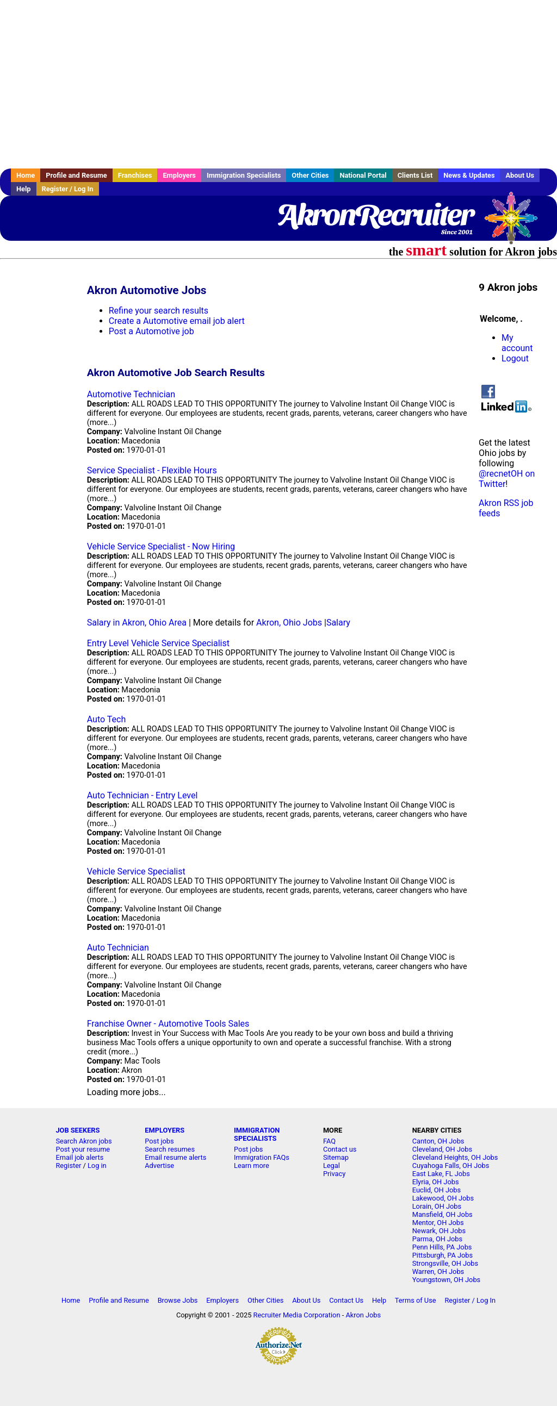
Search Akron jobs (83, 1141)
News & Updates (468, 175)
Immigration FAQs (261, 1157)
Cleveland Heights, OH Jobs (455, 1157)
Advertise (159, 1165)
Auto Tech (106, 719)
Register (68, 1165)
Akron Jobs (363, 1315)
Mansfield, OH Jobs (442, 1214)
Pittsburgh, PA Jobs (442, 1255)
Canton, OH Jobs (438, 1141)
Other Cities (310, 175)
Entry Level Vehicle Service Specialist (158, 643)
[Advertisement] (278, 84)
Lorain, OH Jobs (436, 1206)
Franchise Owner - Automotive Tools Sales (168, 1023)
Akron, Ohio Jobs (289, 622)
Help (23, 189)
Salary (338, 622)
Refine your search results (158, 310)
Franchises (135, 175)
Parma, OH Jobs (437, 1239)
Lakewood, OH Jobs (443, 1198)
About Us (519, 175)
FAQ (329, 1141)
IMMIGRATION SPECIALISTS (257, 1134)
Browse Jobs (178, 1300)
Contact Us (346, 1300)
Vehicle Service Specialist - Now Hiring (161, 546)
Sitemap (336, 1157)
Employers (179, 175)
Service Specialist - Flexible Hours (152, 470)
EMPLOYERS (164, 1130)
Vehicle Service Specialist (136, 871)
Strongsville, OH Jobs (445, 1263)
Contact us (340, 1149)
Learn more (251, 1165)
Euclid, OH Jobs (436, 1190)
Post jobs (159, 1141)
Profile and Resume (76, 175)
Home (25, 175)
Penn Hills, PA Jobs (442, 1247)
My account (517, 343)
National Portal (362, 175)
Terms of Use (415, 1300)
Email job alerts (79, 1157)
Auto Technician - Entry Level (142, 795)
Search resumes (170, 1149)
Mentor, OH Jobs (438, 1222)
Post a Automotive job (151, 331)
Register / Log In (68, 189)
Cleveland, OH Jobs (442, 1149)
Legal (331, 1165)
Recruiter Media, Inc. (516, 223)
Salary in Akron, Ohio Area (137, 622)
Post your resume (82, 1149)
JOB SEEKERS (77, 1130)
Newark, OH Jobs (439, 1231)
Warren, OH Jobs (438, 1271)
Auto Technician (118, 947)
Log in (97, 1165)
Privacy (334, 1174)
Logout (515, 358)
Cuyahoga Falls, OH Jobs (451, 1165)
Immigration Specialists (244, 175)
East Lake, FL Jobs (441, 1174)
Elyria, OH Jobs (435, 1182)
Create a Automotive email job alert (177, 321)
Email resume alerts (175, 1157)
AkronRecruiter (374, 214)
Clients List (415, 175)
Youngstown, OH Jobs (446, 1280)
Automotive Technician (131, 394)
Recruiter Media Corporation (297, 1315)
